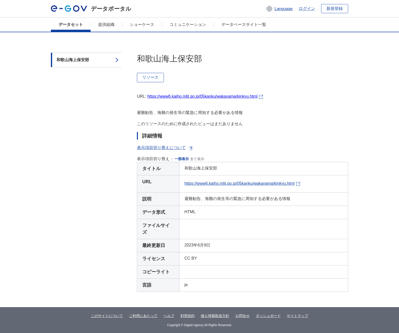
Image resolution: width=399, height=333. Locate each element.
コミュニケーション (187, 24)
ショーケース (142, 24)
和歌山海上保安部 (72, 60)
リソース (150, 77)
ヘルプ (169, 316)
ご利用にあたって (143, 316)
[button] (279, 8)
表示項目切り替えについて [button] (165, 147)
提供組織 (106, 24)
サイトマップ (297, 316)
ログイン (307, 8)
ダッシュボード (268, 316)
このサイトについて (107, 316)
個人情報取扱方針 (215, 316)
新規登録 (334, 8)
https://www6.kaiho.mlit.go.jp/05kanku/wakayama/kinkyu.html (202, 96)
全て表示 (197, 159)
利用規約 (187, 316)
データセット (71, 24)
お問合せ (242, 316)
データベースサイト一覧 (243, 24)
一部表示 (182, 159)
